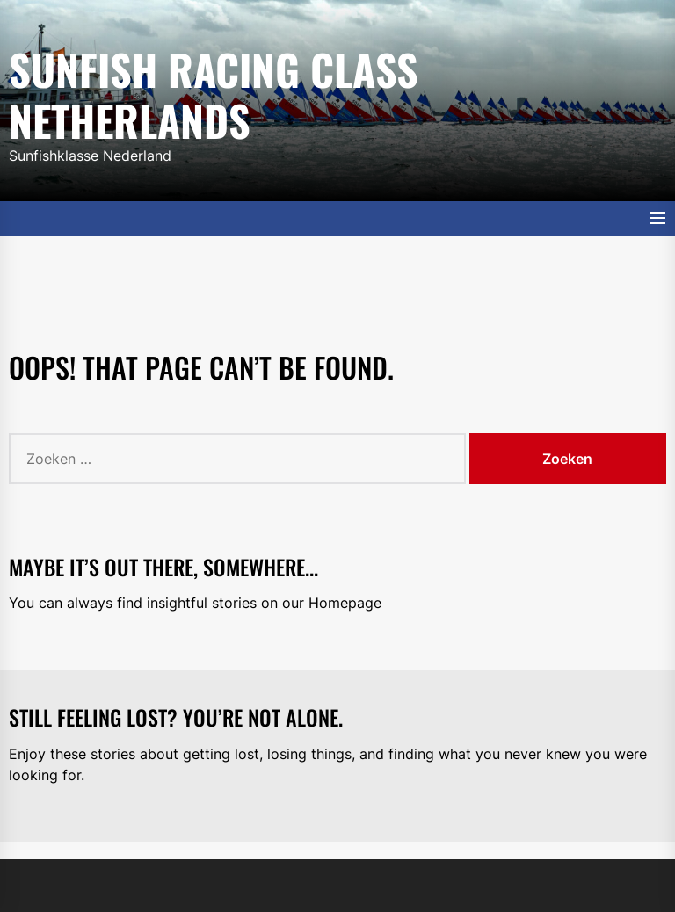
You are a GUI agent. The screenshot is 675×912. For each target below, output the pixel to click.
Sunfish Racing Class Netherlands (213, 91)
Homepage (344, 603)
